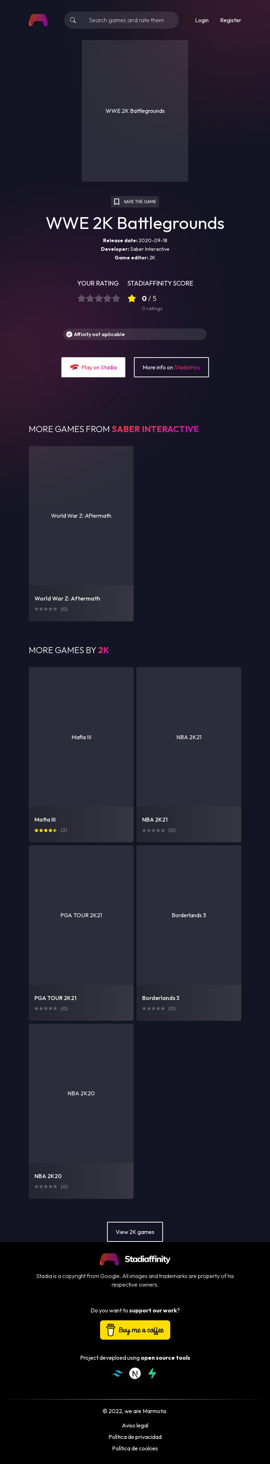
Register (230, 20)
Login (202, 20)
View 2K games (135, 1231)
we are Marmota (145, 1411)
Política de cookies (135, 1448)
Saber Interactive (149, 249)
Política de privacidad (135, 1436)
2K (152, 257)
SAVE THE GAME (134, 201)
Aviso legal (135, 1425)
